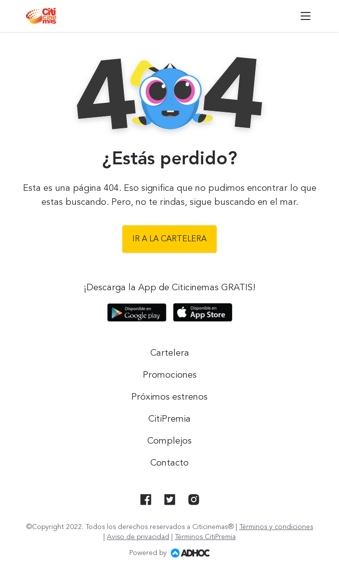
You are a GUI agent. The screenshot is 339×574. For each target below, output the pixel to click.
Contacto (169, 463)
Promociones (170, 375)
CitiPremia (169, 419)
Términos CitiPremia (205, 537)
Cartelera (169, 353)
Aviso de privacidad (138, 537)
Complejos (169, 441)
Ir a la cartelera (169, 239)
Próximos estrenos (169, 397)
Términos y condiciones (276, 527)
